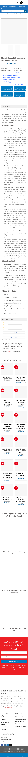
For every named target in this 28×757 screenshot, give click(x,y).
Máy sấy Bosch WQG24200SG (7, 378)
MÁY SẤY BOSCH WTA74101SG (7, 402)
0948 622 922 (8, 708)
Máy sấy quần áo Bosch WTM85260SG (21, 499)
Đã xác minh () (14, 335)
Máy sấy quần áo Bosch (16, 13)
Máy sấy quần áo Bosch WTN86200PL (20, 426)
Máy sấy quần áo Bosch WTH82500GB (7, 426)
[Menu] (18, 3)
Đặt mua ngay (20, 88)
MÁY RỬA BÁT (12, 6)
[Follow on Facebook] (2, 745)
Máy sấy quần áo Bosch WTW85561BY (7, 475)
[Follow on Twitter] (7, 745)
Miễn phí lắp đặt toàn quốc (10, 75)
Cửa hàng (21, 755)
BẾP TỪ (5, 6)
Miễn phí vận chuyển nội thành (12, 77)
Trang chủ (9, 13)
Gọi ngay (7, 755)
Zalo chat (14, 755)
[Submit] (25, 11)
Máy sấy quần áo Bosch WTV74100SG (20, 402)
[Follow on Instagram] (5, 745)
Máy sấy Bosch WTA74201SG (7, 450)
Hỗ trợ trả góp (7, 82)
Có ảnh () (14, 332)
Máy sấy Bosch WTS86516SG (7, 498)
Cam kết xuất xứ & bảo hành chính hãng (14, 73)
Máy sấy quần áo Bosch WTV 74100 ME (21, 451)
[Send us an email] (10, 745)
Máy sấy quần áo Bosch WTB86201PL (20, 379)
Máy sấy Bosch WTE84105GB (21, 474)
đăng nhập (10, 351)
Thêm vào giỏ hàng (7, 88)
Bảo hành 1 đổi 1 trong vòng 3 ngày (13, 84)
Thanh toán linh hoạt (9, 79)
